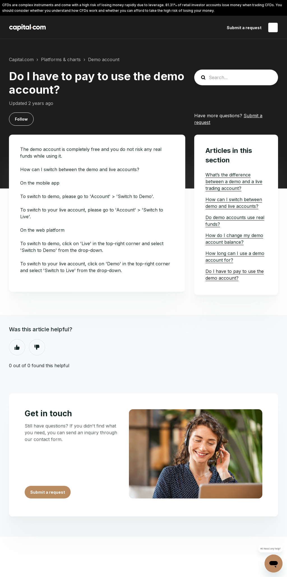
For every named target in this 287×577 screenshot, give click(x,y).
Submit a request (244, 27)
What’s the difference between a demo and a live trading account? (233, 181)
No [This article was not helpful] (37, 347)
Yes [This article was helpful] (17, 347)
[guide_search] (236, 77)
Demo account (103, 59)
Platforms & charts (61, 59)
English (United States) (273, 27)
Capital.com (21, 59)
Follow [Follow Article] (21, 119)
